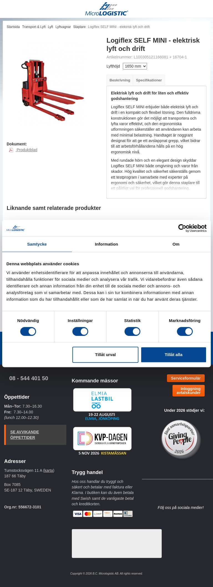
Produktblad (23, 150)
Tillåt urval (105, 354)
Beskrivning (120, 80)
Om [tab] (176, 244)
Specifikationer (149, 80)
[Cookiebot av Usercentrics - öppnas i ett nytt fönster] (182, 228)
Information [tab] (106, 244)
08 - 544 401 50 (28, 378)
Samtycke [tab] (37, 244)
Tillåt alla (173, 354)
